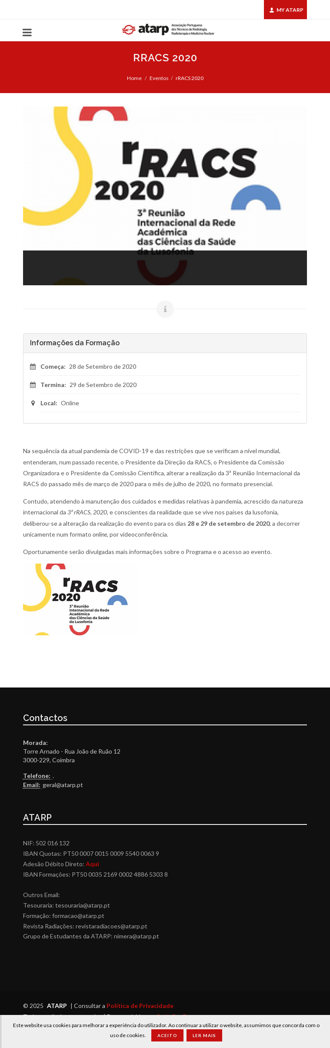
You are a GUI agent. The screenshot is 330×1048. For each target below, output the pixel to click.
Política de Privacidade (140, 1005)
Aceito (167, 1035)
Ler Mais (204, 1035)
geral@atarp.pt (63, 784)
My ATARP (286, 9)
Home (134, 78)
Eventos (159, 78)
